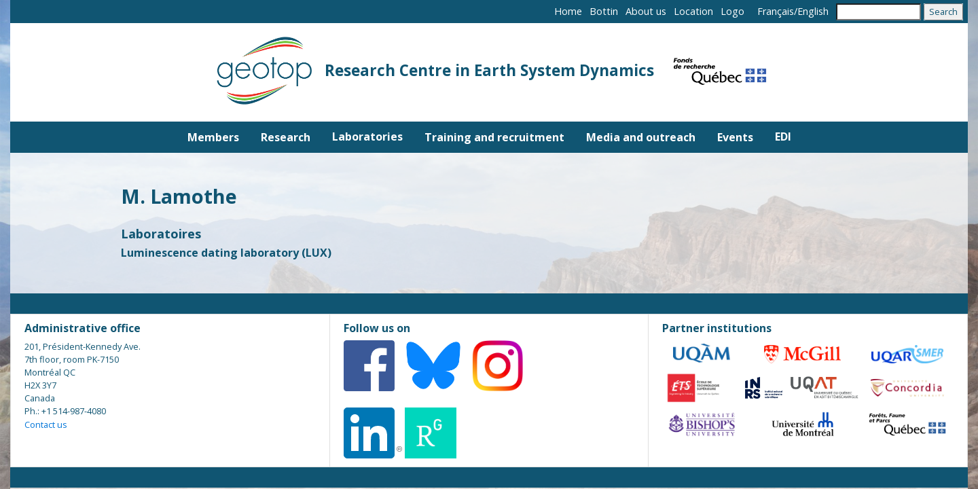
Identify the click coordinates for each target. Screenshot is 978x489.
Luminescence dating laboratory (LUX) (226, 252)
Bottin (604, 11)
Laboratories (367, 136)
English (813, 11)
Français (775, 11)
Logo (732, 11)
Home (568, 11)
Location (693, 11)
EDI (783, 136)
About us (646, 11)
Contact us (45, 424)
